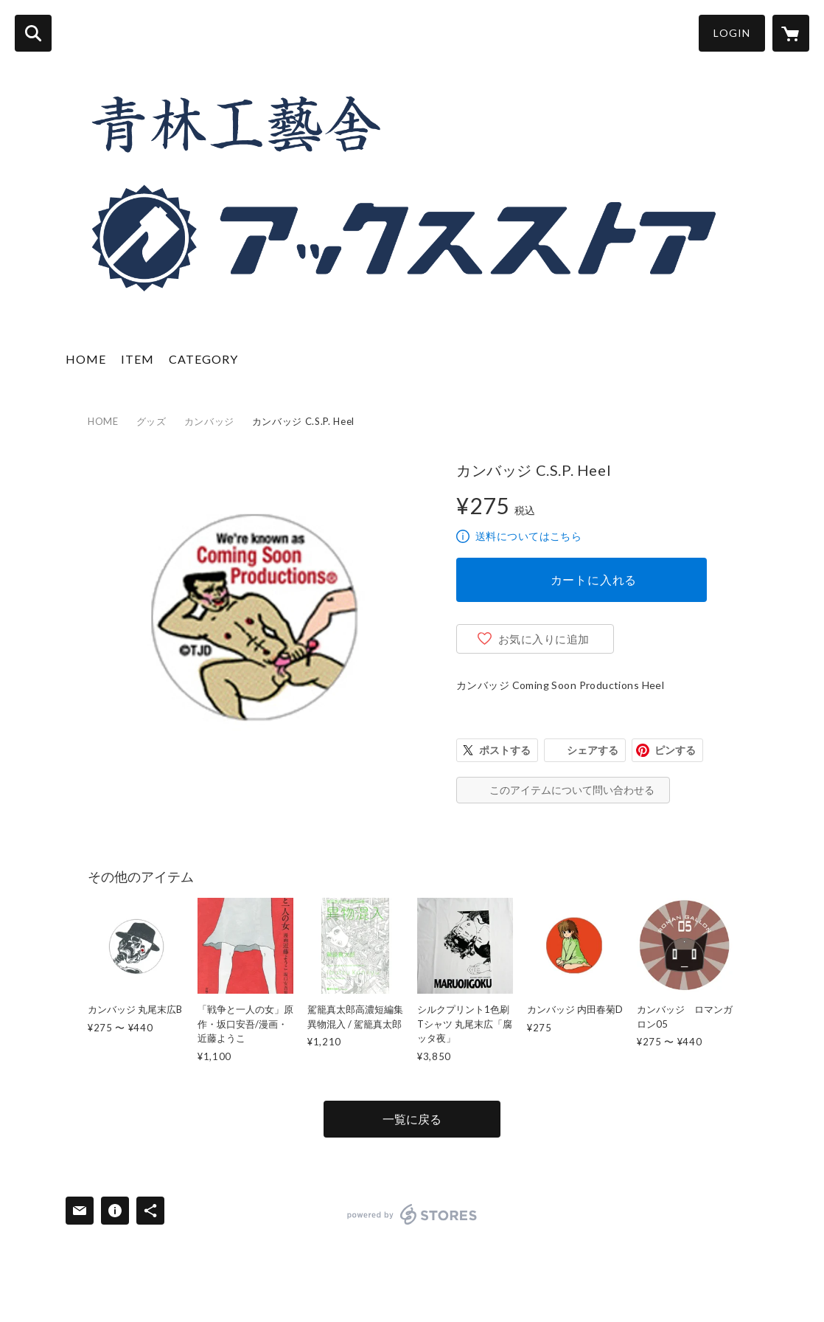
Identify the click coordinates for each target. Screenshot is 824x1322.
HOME (86, 359)
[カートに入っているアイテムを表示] (790, 33)
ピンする (675, 750)
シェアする (592, 750)
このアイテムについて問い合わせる (571, 789)
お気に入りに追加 (544, 639)
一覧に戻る (412, 1119)
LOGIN (731, 33)
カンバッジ (209, 421)
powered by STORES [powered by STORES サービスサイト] (412, 1214)
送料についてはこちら (528, 536)
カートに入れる (594, 579)
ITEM (137, 359)
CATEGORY (203, 359)
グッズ (151, 421)
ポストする (505, 750)
